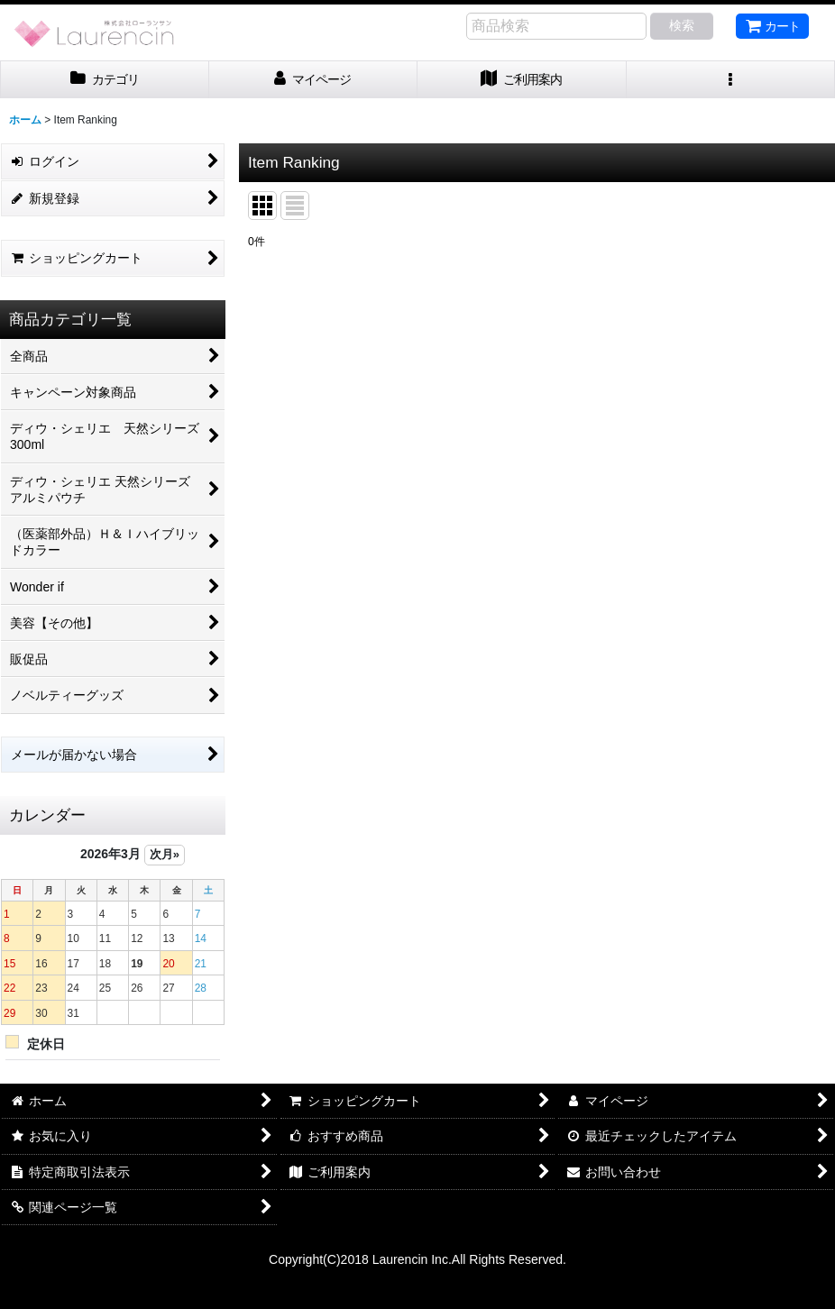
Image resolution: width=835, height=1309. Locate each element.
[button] (731, 79)
